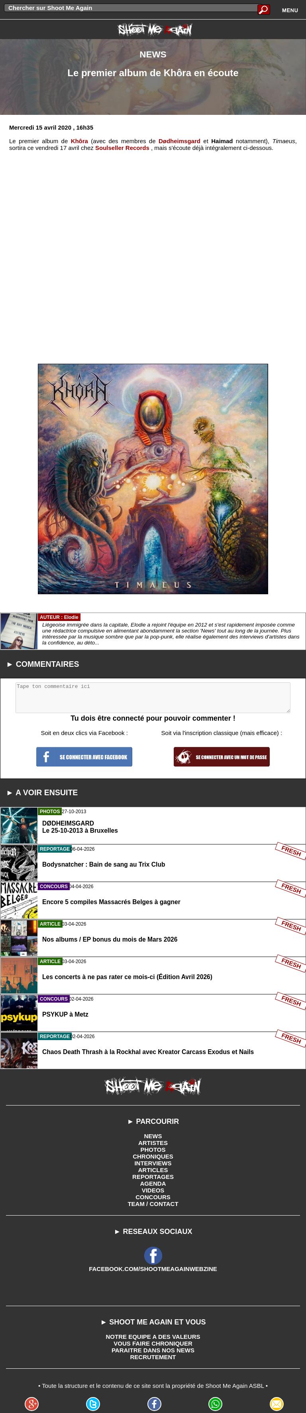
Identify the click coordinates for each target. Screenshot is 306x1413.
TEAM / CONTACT (153, 1203)
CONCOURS (153, 1197)
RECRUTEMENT (153, 1357)
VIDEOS (153, 1190)
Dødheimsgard (179, 141)
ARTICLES (153, 1170)
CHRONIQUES (153, 1156)
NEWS (153, 1136)
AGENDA (153, 1183)
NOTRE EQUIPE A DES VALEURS (153, 1336)
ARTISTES (153, 1142)
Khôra (79, 141)
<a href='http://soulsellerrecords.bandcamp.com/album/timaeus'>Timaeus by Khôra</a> (153, 252)
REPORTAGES (153, 1176)
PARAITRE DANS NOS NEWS (153, 1350)
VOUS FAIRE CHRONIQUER (153, 1343)
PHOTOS (152, 1149)
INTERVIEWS (152, 1163)
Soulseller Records (122, 147)
